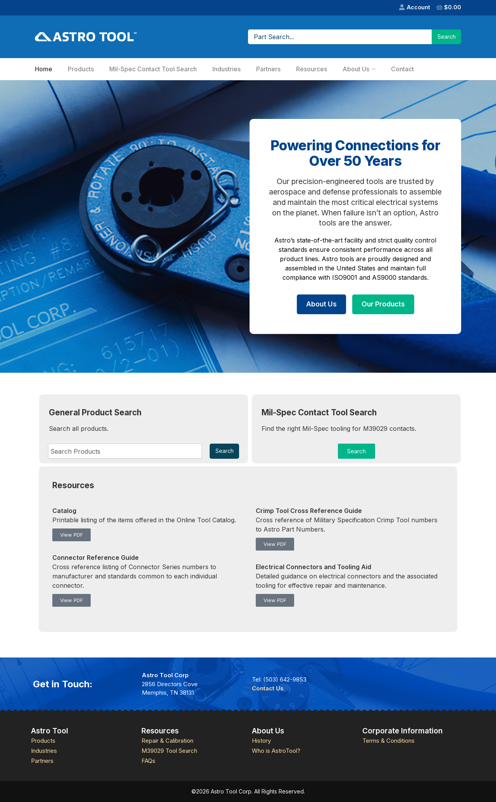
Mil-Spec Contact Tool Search (153, 69)
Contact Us (268, 688)
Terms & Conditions (388, 740)
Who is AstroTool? (276, 750)
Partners (268, 69)
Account (418, 7)
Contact (402, 69)
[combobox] (125, 451)
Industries (226, 69)
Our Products (383, 304)
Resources (311, 69)
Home (43, 69)
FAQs (148, 760)
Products (81, 69)
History (261, 740)
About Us (356, 69)
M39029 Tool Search (169, 750)
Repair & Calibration (167, 740)
